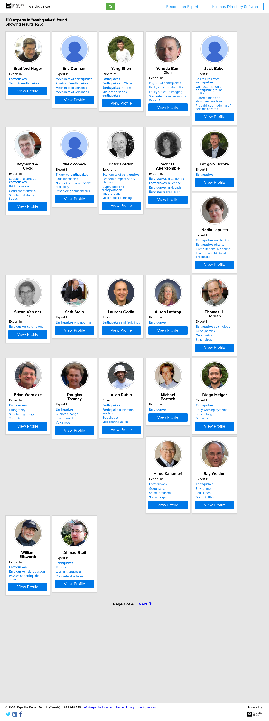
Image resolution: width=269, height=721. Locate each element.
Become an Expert (182, 7)
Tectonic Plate (147, 561)
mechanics (154, 269)
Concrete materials (95, 185)
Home (120, 707)
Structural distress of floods (101, 189)
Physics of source (214, 557)
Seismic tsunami (93, 557)
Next (145, 689)
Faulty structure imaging (210, 92)
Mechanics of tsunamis (97, 92)
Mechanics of (100, 83)
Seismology (202, 375)
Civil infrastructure (38, 650)
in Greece (42, 273)
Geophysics (202, 371)
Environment (91, 464)
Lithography (34, 459)
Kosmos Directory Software (235, 7)
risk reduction (212, 552)
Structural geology (39, 464)
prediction (41, 282)
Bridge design (92, 180)
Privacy (130, 707)
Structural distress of (105, 176)
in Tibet (152, 92)
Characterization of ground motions (47, 182)
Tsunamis (32, 561)
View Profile (49, 114)
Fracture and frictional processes (161, 282)
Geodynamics (203, 366)
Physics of (98, 87)
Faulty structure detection (211, 87)
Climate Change (93, 459)
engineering (43, 362)
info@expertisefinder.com (99, 707)
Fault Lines (145, 557)
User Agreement (146, 707)
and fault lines (101, 362)
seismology (211, 269)
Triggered (154, 176)
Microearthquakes (150, 468)
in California (43, 269)
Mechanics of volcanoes (98, 96)
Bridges (31, 645)
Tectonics (32, 468)
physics (152, 273)
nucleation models (159, 459)
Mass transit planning (208, 192)
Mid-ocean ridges (159, 96)
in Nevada (42, 278)
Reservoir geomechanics (155, 192)
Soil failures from (47, 176)
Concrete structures (40, 654)
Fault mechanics (149, 180)
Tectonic (41, 87)
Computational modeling (155, 278)
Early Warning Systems (42, 552)
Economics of (212, 176)
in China (153, 87)
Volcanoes (89, 468)
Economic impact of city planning (216, 180)
